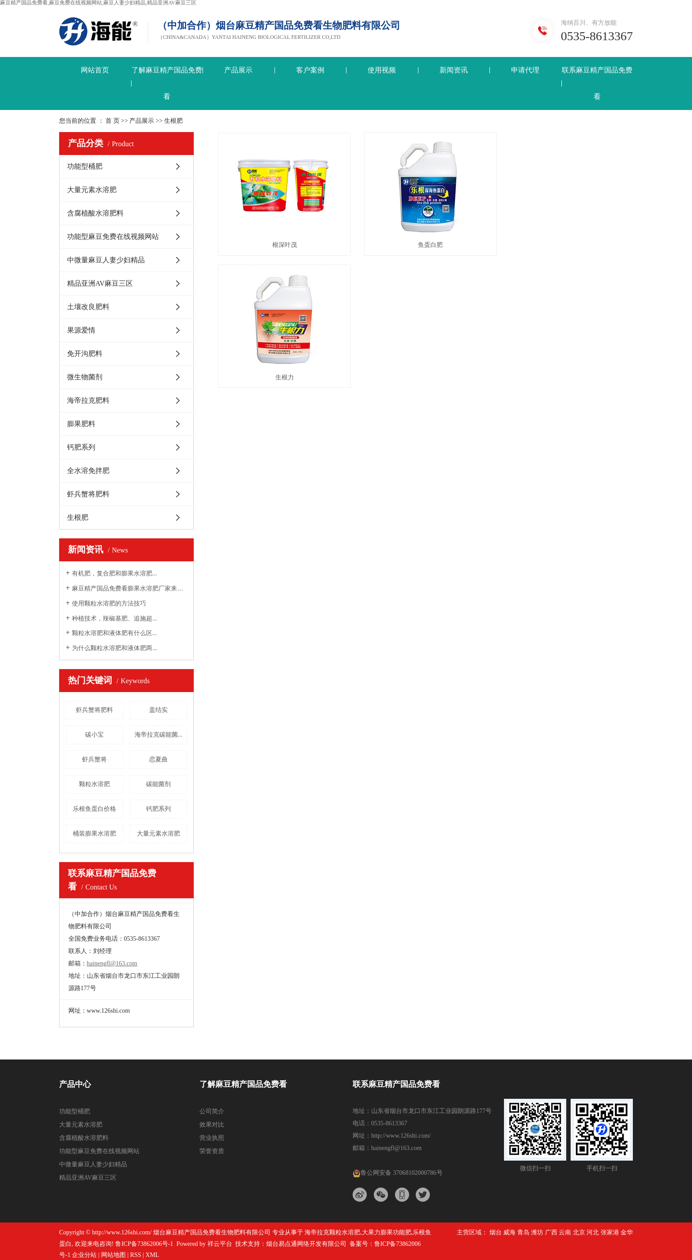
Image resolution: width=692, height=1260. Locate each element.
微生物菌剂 (84, 377)
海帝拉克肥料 (88, 400)
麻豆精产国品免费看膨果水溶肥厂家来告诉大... (129, 588)
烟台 (495, 1232)
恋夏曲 (158, 759)
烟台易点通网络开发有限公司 (306, 1244)
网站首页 (95, 70)
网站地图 (113, 1255)
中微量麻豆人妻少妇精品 (106, 260)
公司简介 (211, 1111)
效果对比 (211, 1124)
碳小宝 (94, 734)
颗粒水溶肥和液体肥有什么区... (114, 633)
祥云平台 (219, 1244)
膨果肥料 (81, 424)
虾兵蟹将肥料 (88, 494)
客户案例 (310, 70)
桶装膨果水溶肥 (94, 833)
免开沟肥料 (84, 353)
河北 (593, 1232)
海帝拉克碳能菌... (159, 734)
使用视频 (382, 70)
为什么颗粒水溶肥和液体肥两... (114, 648)
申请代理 (525, 70)
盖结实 (158, 710)
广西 (551, 1232)
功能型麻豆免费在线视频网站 (113, 236)
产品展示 (238, 70)
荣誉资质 (211, 1151)
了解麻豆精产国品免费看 (167, 83)
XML (152, 1255)
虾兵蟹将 (94, 759)
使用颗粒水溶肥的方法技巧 (109, 603)
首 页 (112, 120)
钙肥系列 (81, 447)
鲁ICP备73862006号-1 (144, 1244)
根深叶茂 (283, 242)
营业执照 (211, 1138)
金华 (627, 1232)
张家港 (610, 1232)
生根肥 (77, 517)
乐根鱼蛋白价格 (94, 809)
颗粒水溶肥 (94, 784)
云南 (565, 1232)
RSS (135, 1255)
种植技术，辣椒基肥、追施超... (114, 618)
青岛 (523, 1232)
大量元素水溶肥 (92, 189)
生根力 (568, 242)
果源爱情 (81, 330)
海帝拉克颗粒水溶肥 (332, 1232)
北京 (579, 1232)
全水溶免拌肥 (88, 470)
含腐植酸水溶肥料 (95, 213)
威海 (509, 1232)
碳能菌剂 (158, 784)
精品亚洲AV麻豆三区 (100, 283)
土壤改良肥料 (88, 306)
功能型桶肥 (84, 166)
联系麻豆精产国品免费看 (597, 83)
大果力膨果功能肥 (386, 1232)
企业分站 (84, 1255)
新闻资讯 (454, 70)
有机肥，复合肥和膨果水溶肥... (114, 573)
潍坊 (537, 1232)
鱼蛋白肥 (425, 242)
